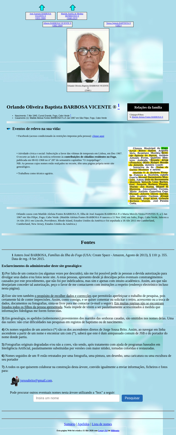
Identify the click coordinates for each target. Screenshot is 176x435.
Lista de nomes (102, 424)
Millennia (115, 430)
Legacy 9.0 (103, 430)
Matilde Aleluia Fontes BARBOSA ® (147, 117)
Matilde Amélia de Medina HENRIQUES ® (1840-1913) (72, 15)
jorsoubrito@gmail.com (31, 380)
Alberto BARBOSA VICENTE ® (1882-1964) (57, 24)
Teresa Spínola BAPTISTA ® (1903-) (118, 24)
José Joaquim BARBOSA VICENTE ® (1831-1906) (40, 15)
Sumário (69, 424)
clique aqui (98, 135)
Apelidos (83, 424)
